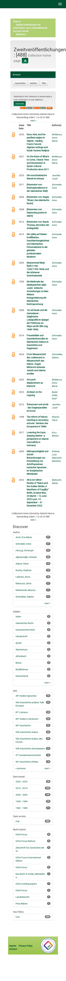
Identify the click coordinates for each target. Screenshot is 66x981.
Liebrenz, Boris (23, 577)
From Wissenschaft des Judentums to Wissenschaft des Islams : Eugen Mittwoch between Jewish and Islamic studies (36, 364)
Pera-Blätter (22, 903)
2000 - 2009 (21, 795)
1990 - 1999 (21, 801)
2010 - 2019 (21, 788)
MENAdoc (21, 34)
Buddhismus (22, 669)
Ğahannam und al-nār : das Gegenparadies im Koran (37, 407)
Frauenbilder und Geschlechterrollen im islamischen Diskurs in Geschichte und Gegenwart (37, 342)
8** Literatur (22, 712)
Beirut (19, 663)
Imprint (13, 946)
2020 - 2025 (21, 781)
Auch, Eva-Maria (24, 537)
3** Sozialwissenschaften (28, 755)
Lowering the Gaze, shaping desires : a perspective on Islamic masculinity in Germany (38, 439)
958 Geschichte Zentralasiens (30, 748)
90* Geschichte (23, 725)
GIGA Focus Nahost (25, 841)
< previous (21, 768)
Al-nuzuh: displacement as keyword (35, 382)
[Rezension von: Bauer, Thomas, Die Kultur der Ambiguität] (38, 225)
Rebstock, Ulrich (23, 583)
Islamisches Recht (25, 623)
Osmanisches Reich (25, 629)
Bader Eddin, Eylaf (55, 395)
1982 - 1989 (21, 808)
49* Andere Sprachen (26, 696)
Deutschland (22, 676)
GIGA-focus (21, 834)
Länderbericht (23, 897)
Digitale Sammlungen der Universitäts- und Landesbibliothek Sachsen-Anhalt (30, 27)
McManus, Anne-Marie (57, 137)
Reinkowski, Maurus (25, 590)
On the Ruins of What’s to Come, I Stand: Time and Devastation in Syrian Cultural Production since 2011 (38, 163)
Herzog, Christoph (25, 550)
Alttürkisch (21, 656)
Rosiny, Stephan (23, 570)
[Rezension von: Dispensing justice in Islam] (37, 212)
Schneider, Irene (23, 544)
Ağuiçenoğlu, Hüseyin (26, 557)
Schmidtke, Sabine (25, 596)
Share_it (17, 21)
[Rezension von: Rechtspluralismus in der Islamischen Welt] (37, 187)
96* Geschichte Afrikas (27, 761)
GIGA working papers (26, 884)
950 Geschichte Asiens (27, 732)
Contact (13, 949)
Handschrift (21, 636)
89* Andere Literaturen (27, 719)
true (18, 821)
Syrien (19, 643)
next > (33, 120)
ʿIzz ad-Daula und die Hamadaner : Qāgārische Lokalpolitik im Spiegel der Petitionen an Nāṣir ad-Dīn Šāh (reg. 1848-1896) (37, 320)
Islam (18, 616)
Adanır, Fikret (22, 563)
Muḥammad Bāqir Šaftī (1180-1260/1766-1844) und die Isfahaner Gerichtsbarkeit (38, 269)
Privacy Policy (25, 946)
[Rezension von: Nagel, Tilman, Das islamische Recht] (38, 200)
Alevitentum (21, 649)
